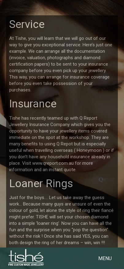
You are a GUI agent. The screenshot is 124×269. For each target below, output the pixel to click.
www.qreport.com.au (53, 163)
